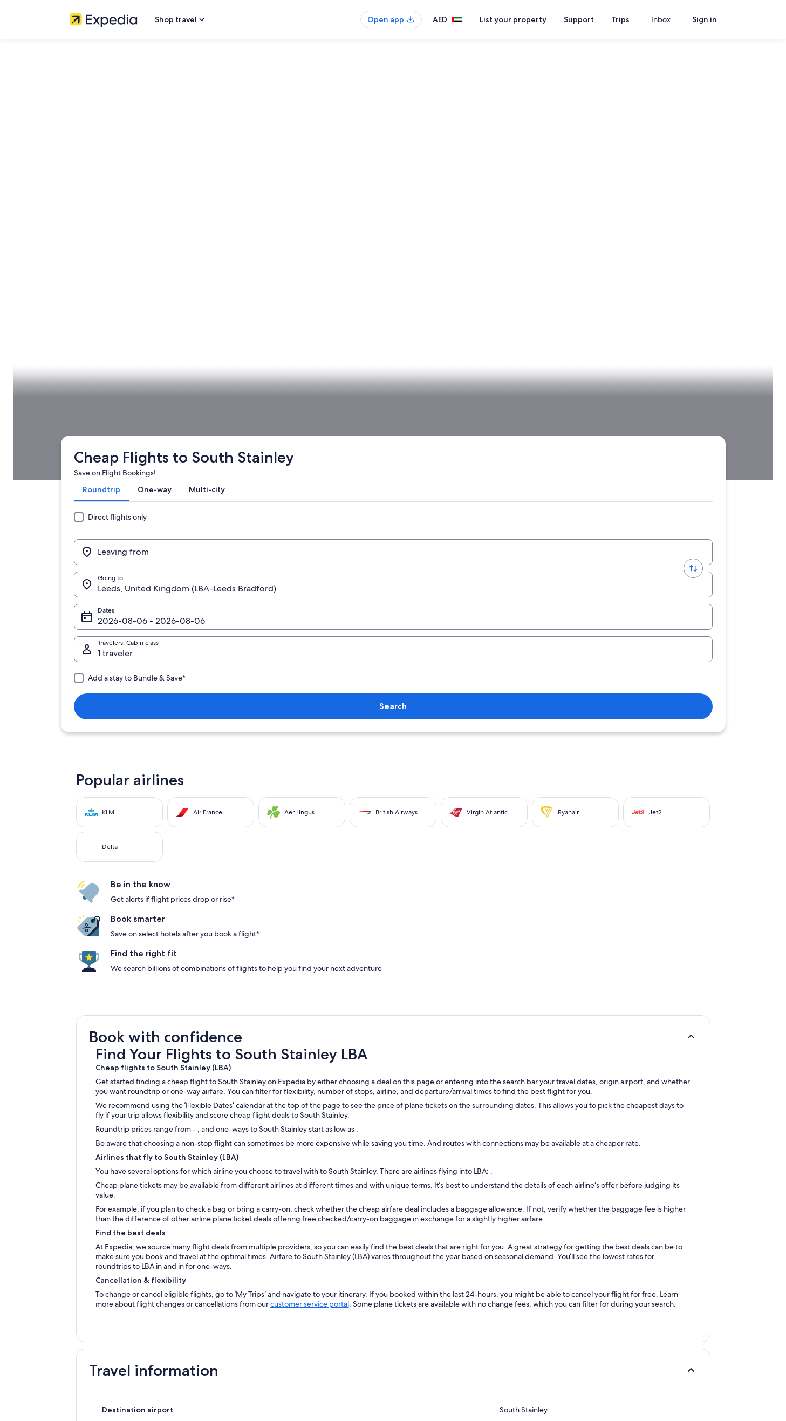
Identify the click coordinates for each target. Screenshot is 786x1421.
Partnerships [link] (88, 1301)
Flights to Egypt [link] (126, 1131)
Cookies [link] (415, 1267)
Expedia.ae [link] (92, 337)
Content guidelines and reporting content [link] (465, 1336)
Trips (640, 19)
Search (681, 208)
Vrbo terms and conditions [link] (443, 1319)
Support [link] (583, 1250)
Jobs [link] (77, 1267)
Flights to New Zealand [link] (435, 1131)
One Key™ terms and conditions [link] (450, 1301)
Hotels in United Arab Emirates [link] (281, 1250)
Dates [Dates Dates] (434, 212)
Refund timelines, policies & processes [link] (628, 1301)
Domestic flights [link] (260, 1267)
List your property (532, 19)
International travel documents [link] (616, 1336)
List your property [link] (95, 1284)
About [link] (79, 1250)
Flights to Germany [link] (131, 1089)
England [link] (217, 337)
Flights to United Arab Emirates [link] (152, 1069)
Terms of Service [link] (428, 1284)
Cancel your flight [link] (597, 1284)
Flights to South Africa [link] (433, 1089)
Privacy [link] (414, 1250)
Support (598, 19)
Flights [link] (127, 337)
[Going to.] (317, 208)
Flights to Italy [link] (123, 1110)
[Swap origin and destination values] (238, 208)
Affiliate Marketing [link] (97, 1336)
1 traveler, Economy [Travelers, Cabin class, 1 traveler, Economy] (564, 212)
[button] (393, 536)
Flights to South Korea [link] (433, 1110)
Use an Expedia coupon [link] (605, 1319)
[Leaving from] (158, 208)
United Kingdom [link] (171, 337)
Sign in (704, 19)
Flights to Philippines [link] (431, 1069)
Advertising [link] (86, 1319)
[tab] (110, 170)
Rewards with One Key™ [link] (272, 1284)
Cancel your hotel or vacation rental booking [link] (635, 1267)
